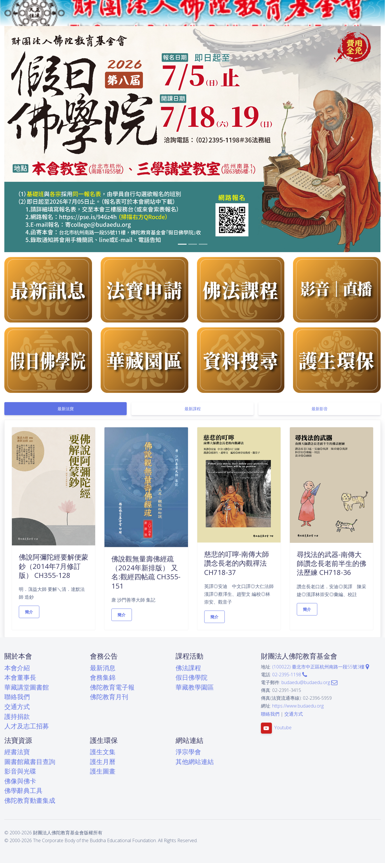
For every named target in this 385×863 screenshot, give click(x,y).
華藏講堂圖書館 (26, 687)
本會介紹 (17, 667)
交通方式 (17, 706)
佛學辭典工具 (23, 790)
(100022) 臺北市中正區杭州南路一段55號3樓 (320, 667)
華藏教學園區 (195, 687)
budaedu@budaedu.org (309, 682)
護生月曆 (102, 761)
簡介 (29, 612)
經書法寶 (17, 751)
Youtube (283, 727)
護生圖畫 (102, 771)
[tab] (65, 408)
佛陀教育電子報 (112, 687)
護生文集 (102, 751)
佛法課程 (188, 667)
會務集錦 (102, 677)
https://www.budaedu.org (298, 706)
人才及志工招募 (26, 725)
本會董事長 (20, 677)
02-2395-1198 (289, 674)
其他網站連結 (195, 761)
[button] (32, 139)
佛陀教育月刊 (109, 696)
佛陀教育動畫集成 (29, 800)
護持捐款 (17, 716)
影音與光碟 (20, 771)
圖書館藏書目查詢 (29, 761)
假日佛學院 (191, 677)
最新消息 (102, 667)
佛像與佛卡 (20, 780)
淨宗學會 (188, 751)
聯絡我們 (17, 696)
